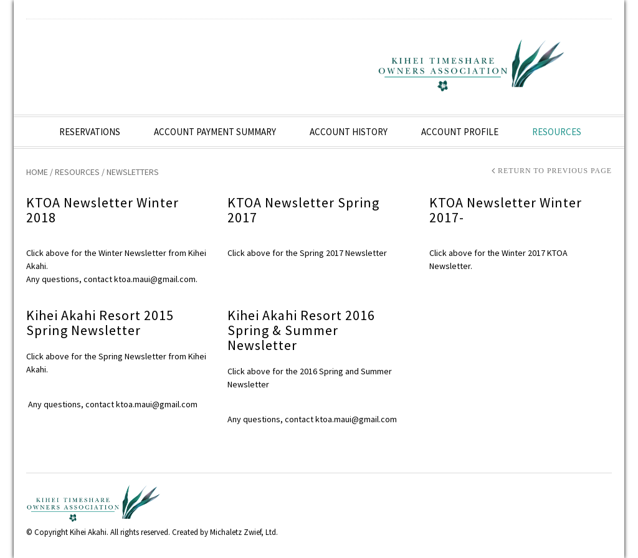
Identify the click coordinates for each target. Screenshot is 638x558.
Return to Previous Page (555, 171)
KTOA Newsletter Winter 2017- (505, 210)
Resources (556, 132)
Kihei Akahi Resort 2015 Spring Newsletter (100, 322)
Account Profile (459, 132)
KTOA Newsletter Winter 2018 (102, 210)
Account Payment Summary (215, 132)
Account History (349, 132)
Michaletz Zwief (235, 532)
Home (37, 171)
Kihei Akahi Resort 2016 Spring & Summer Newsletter (301, 330)
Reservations (89, 132)
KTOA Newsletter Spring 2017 (303, 210)
